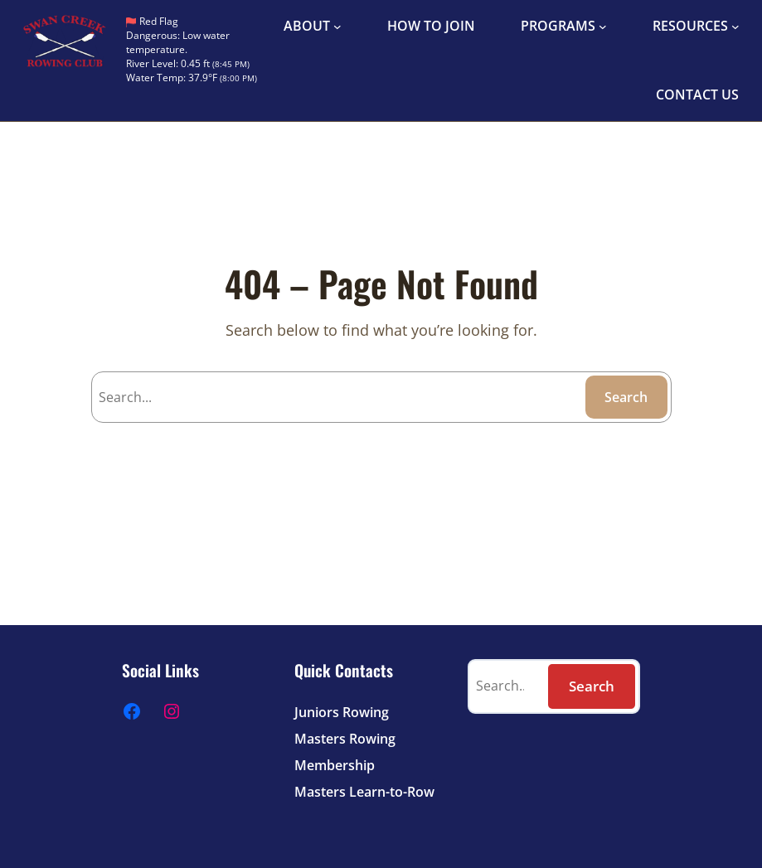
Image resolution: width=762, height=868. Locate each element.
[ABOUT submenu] (337, 26)
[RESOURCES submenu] (735, 26)
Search (626, 397)
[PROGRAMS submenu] (603, 26)
